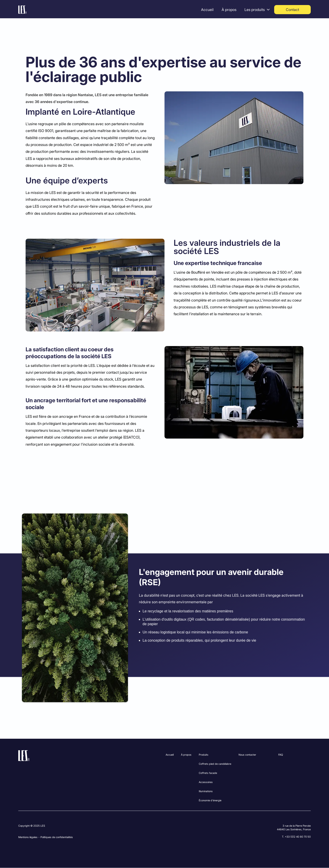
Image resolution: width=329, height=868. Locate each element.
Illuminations (206, 791)
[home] (22, 9)
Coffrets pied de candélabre (215, 763)
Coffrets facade (208, 773)
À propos (229, 9)
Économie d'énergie (210, 800)
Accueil (207, 9)
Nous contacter (247, 754)
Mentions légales (27, 837)
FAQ (280, 754)
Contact (292, 9)
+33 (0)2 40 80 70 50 (298, 836)
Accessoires (206, 782)
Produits (203, 754)
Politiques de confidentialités (56, 837)
